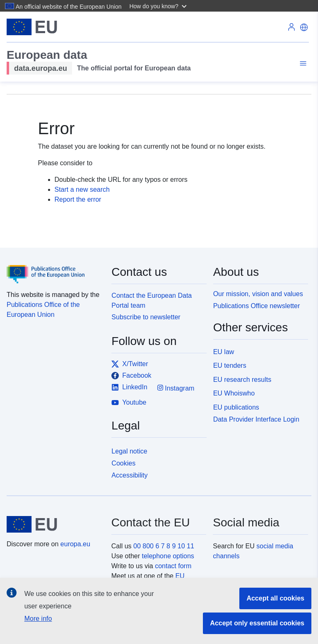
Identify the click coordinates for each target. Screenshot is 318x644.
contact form (173, 565)
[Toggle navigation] (301, 64)
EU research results (242, 379)
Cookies (123, 463)
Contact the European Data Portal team (151, 300)
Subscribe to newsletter (145, 317)
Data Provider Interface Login (256, 419)
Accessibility (129, 475)
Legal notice (129, 451)
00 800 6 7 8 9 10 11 (163, 546)
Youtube (128, 402)
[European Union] (54, 524)
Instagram (176, 387)
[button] (159, 6)
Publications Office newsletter (256, 305)
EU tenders (229, 365)
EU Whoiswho (234, 393)
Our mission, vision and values (258, 293)
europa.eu (75, 544)
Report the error (78, 199)
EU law (223, 351)
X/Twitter (129, 364)
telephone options (168, 556)
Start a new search (82, 189)
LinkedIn (129, 387)
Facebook (131, 375)
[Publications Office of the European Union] (54, 268)
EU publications (236, 407)
